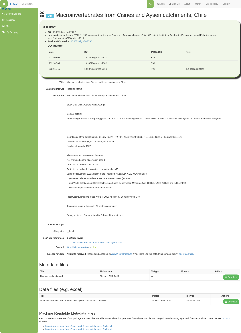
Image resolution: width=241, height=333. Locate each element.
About (187, 4)
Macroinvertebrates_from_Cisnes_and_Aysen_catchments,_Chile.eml (78, 329)
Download (231, 277)
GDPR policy (212, 4)
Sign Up (174, 4)
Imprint (197, 4)
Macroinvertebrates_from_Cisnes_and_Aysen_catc (97, 242)
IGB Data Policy (186, 254)
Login (161, 4)
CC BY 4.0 (227, 318)
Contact (226, 4)
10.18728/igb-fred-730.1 (82, 41)
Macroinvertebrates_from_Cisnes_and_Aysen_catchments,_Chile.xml (78, 326)
